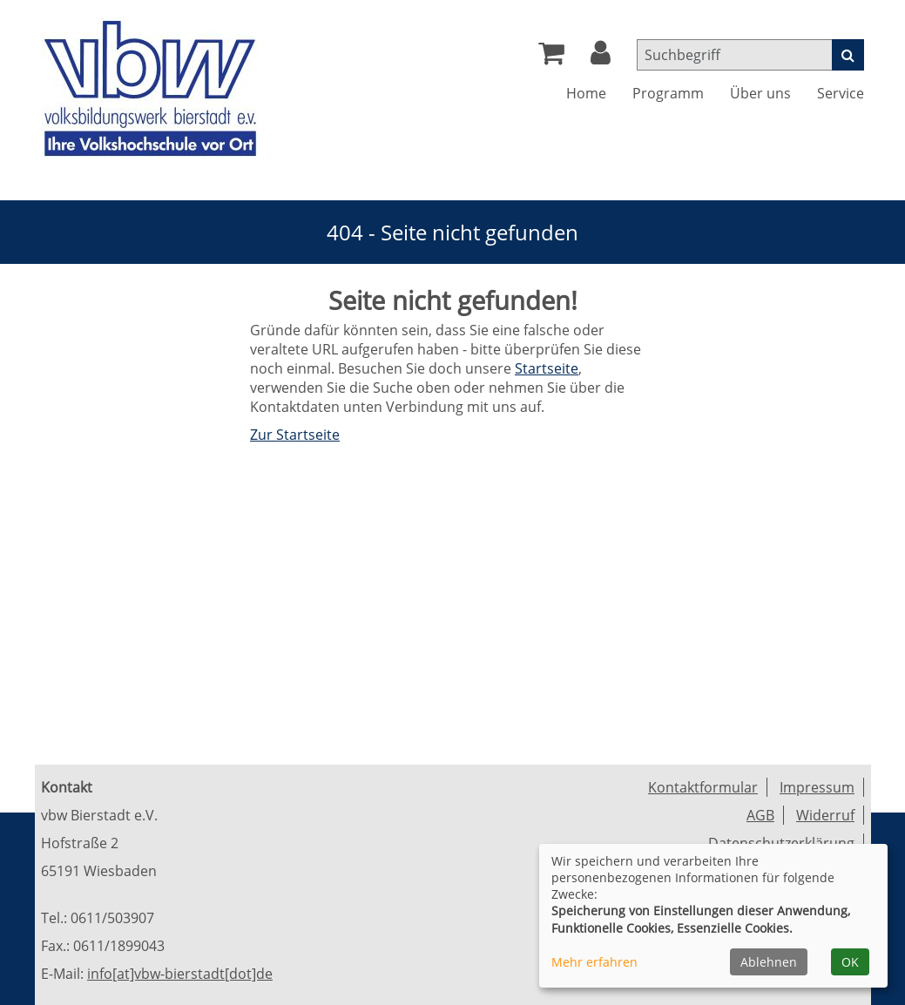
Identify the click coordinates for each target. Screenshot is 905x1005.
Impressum (817, 787)
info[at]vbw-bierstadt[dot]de (180, 973)
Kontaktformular (703, 787)
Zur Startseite (295, 434)
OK (850, 962)
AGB (760, 815)
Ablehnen (768, 962)
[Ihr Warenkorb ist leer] (551, 57)
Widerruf (825, 815)
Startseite (546, 368)
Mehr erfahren (594, 962)
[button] (601, 57)
